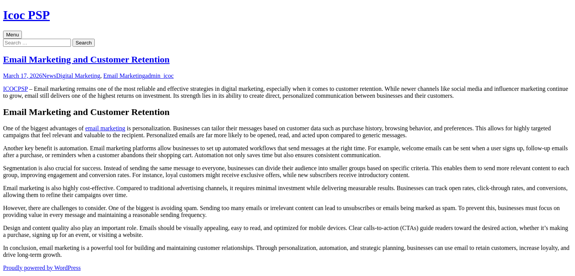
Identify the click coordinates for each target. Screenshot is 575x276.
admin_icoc (159, 75)
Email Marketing (124, 75)
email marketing (105, 128)
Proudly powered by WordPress (42, 267)
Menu (12, 35)
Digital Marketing (78, 75)
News (49, 75)
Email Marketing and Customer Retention (86, 59)
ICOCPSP (15, 88)
